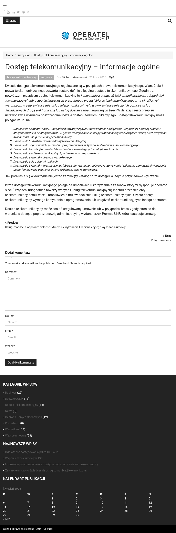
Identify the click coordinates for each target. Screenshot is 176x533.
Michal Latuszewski (74, 77)
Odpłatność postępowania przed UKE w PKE (33, 452)
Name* (9, 315)
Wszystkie (46, 77)
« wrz (6, 519)
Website (10, 346)
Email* (9, 330)
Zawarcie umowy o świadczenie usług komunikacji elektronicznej (45, 470)
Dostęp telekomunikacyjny (21, 77)
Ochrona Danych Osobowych (23, 417)
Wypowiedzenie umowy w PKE (24, 458)
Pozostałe (11, 423)
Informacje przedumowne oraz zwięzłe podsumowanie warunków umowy (51, 464)
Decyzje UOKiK (14, 398)
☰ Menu (11, 20)
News (8, 411)
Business (11, 392)
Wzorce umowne (15, 435)
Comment (11, 272)
